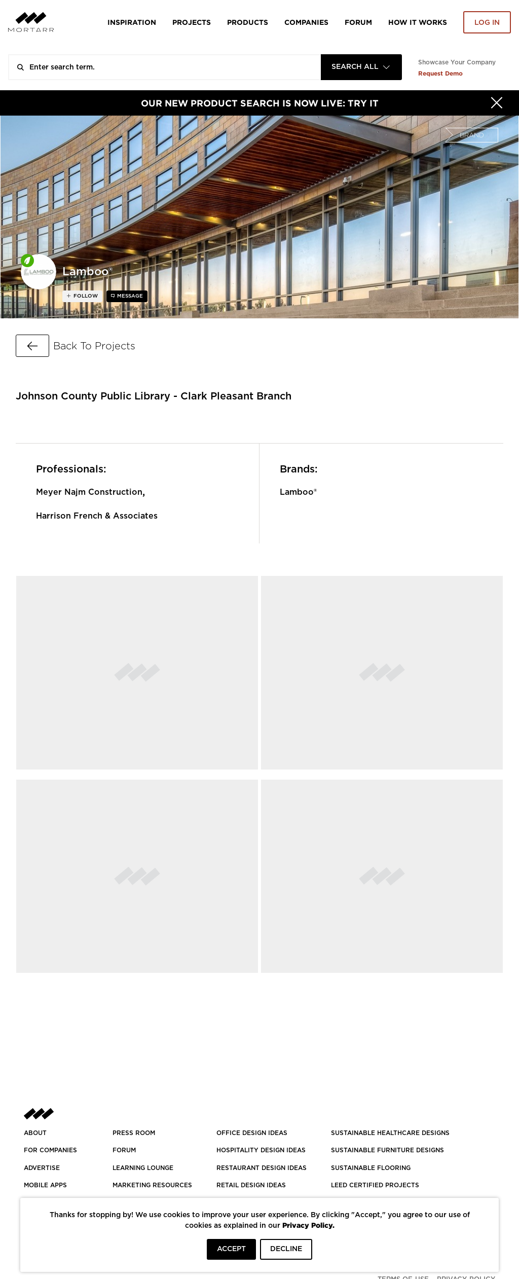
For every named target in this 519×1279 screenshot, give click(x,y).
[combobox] (361, 67)
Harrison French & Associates (97, 516)
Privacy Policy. (308, 1225)
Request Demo (440, 73)
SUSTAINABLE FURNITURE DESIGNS (387, 1150)
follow (85, 296)
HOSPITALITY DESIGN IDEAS (261, 1150)
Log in (487, 22)
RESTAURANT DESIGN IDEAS (261, 1168)
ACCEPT (231, 1249)
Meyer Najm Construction (89, 492)
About (35, 1133)
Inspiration (131, 22)
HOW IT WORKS (417, 22)
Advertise (42, 1168)
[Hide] (497, 103)
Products (247, 22)
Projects (191, 22)
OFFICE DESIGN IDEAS (251, 1133)
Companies (306, 22)
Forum (358, 22)
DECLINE (286, 1249)
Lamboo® (298, 492)
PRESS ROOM (134, 1133)
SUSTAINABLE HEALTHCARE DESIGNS (390, 1133)
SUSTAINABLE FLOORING (371, 1168)
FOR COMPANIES (50, 1150)
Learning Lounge (143, 1168)
